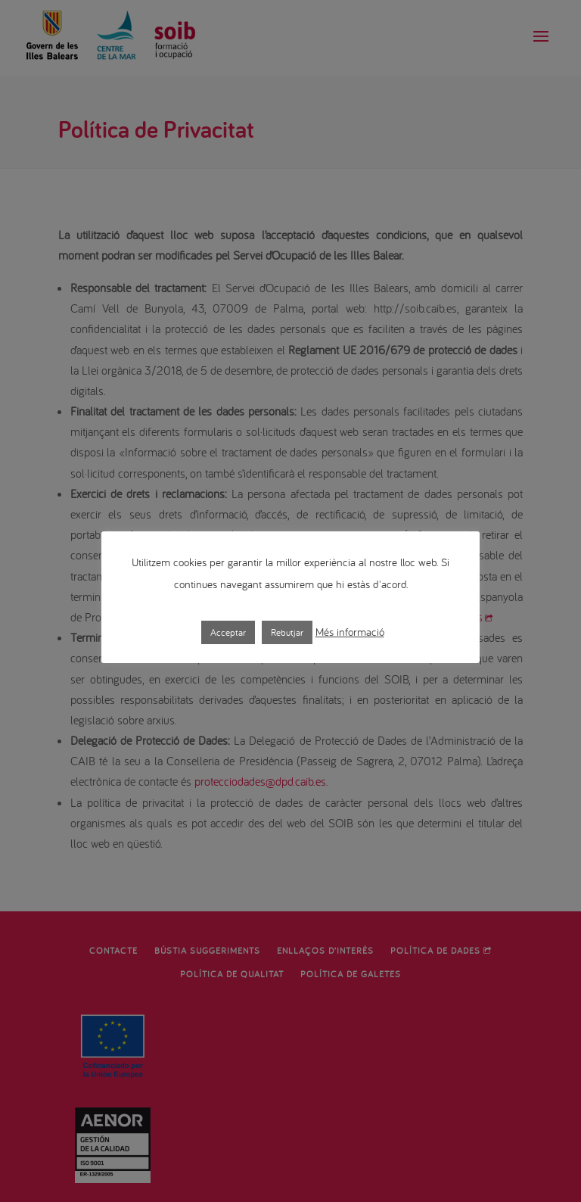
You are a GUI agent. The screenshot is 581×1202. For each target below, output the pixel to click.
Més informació (349, 631)
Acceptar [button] (228, 632)
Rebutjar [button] (287, 632)
